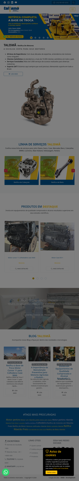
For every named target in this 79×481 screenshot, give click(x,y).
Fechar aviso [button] (51, 472)
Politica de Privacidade (60, 468)
